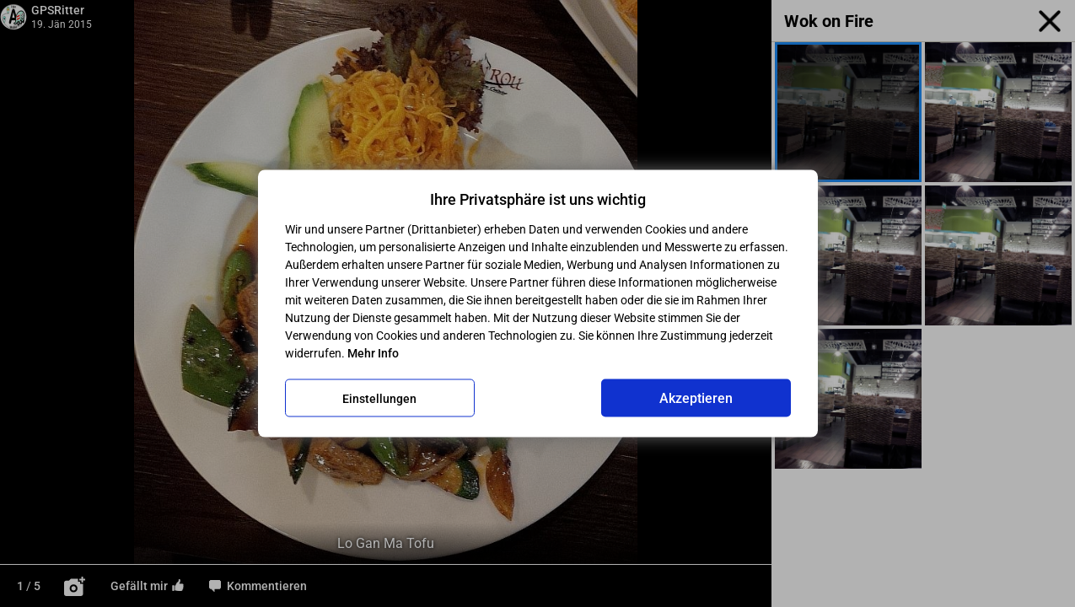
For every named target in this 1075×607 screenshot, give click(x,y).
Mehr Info (373, 353)
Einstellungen (379, 398)
